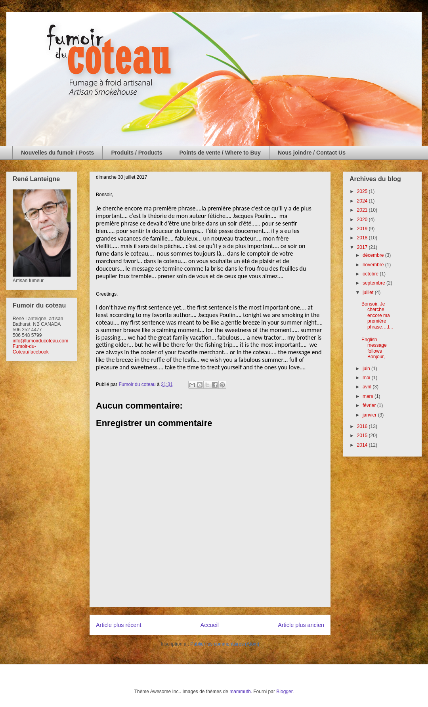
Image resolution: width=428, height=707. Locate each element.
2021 (363, 210)
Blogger (284, 691)
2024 (363, 201)
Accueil (210, 625)
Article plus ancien (301, 625)
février (370, 405)
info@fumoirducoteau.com (40, 341)
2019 (363, 228)
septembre (374, 283)
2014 (363, 445)
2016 (363, 426)
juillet (369, 292)
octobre (371, 274)
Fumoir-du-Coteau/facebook (31, 349)
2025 (363, 191)
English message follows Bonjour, (374, 348)
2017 (363, 247)
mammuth (239, 691)
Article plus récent (118, 625)
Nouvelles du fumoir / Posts (57, 152)
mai (367, 377)
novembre (374, 265)
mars (368, 396)
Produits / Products (136, 152)
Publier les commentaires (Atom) (224, 644)
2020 (363, 219)
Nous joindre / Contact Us (312, 152)
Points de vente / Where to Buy (220, 152)
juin (367, 368)
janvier (370, 415)
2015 (363, 435)
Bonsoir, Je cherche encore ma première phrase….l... (377, 315)
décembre (374, 255)
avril (368, 387)
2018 (363, 238)
